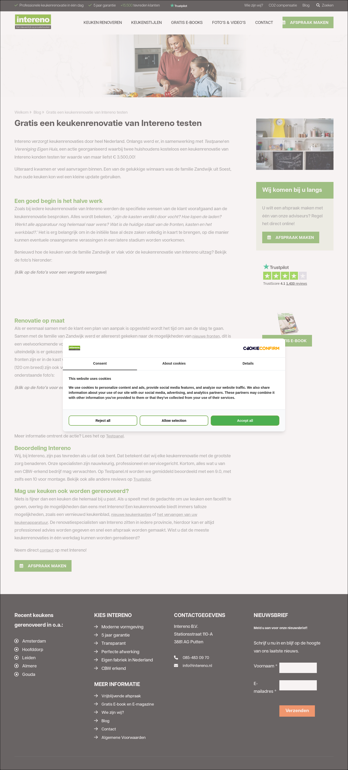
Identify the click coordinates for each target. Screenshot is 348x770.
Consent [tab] (100, 364)
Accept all (245, 421)
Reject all (102, 421)
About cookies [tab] (174, 364)
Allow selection (174, 421)
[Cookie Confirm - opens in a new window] (261, 348)
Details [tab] (248, 364)
